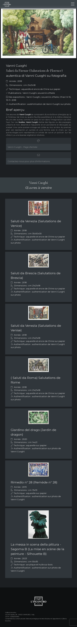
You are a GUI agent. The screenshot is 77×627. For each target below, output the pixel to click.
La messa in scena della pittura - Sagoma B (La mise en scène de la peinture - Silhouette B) (37, 549)
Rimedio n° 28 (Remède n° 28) (34, 482)
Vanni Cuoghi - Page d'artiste (22, 147)
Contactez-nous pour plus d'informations (29, 161)
